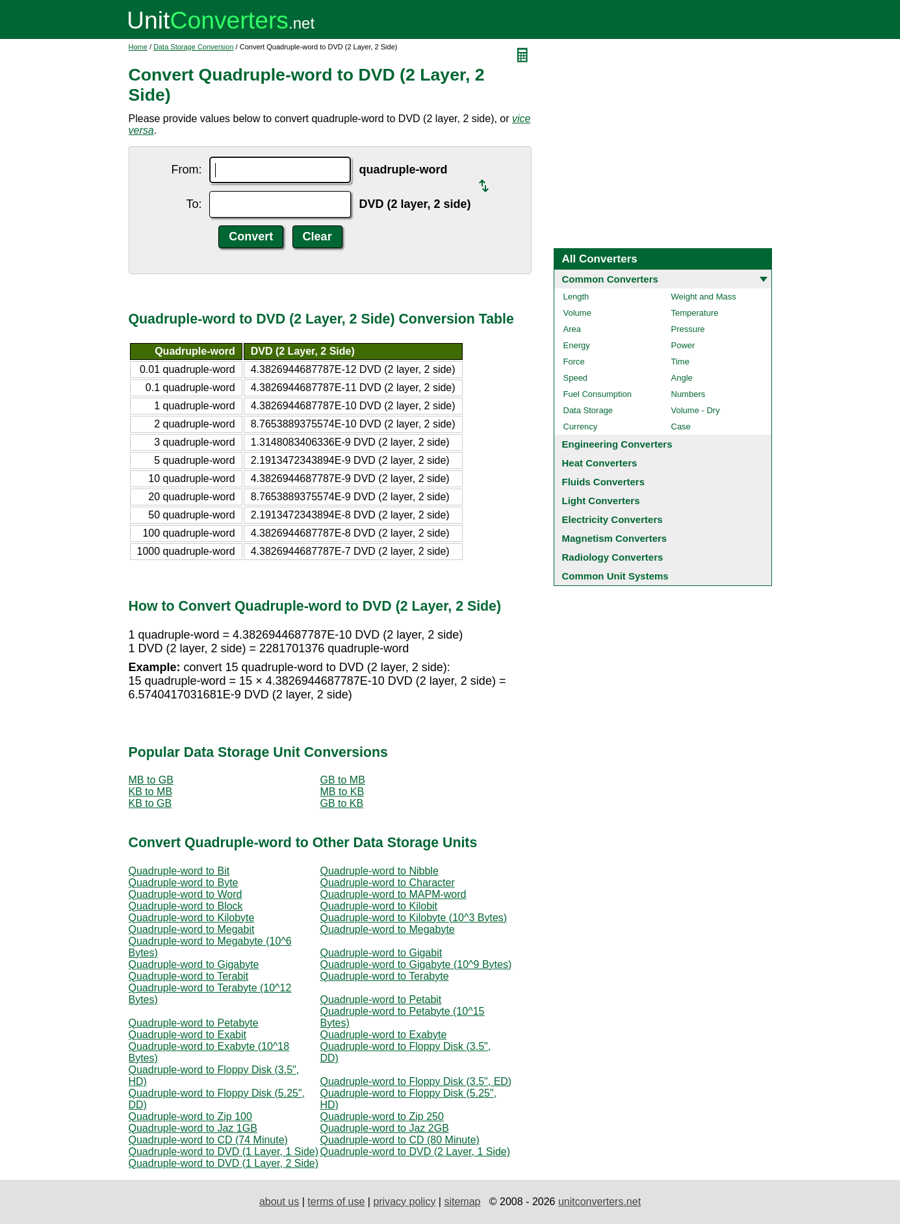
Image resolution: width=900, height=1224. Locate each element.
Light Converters (601, 500)
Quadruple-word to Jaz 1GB (193, 1128)
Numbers (688, 394)
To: (193, 204)
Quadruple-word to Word (185, 894)
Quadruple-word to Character (387, 882)
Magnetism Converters (614, 538)
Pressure (688, 329)
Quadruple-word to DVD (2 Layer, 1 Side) (415, 1151)
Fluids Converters (603, 481)
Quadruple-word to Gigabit (381, 952)
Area (572, 329)
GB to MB (342, 779)
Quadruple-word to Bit (179, 870)
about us (279, 1201)
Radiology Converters (612, 557)
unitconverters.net (599, 1201)
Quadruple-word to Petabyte (194, 1022)
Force (574, 361)
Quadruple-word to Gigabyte (194, 964)
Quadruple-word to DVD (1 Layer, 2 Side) (224, 1163)
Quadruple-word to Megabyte (387, 929)
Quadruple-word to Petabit (381, 999)
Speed (575, 378)
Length (576, 296)
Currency (580, 426)
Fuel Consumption (597, 394)
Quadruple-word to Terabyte (384, 976)
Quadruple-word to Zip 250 (382, 1116)
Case (681, 426)
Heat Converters (599, 462)
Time (680, 361)
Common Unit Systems (615, 575)
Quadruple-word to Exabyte (383, 1034)
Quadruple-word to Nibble (379, 870)
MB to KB (342, 791)
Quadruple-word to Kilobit (379, 906)
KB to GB (150, 803)
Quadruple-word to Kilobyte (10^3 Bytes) (414, 917)
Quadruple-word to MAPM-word (393, 894)
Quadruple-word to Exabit (187, 1034)
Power (683, 345)
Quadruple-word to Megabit (192, 929)
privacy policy (404, 1201)
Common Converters (610, 279)
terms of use (336, 1201)
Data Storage (588, 410)
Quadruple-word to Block (186, 906)
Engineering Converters (617, 444)
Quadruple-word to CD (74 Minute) (208, 1139)
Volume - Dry (695, 410)
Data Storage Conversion (193, 47)
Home (138, 47)
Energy (576, 345)
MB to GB (151, 779)
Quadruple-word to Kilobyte (192, 917)
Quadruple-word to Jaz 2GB (384, 1128)
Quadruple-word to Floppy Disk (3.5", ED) (416, 1081)
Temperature (695, 313)
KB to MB (151, 791)
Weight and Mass (703, 296)
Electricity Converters (612, 519)
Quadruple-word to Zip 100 (190, 1116)
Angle (682, 378)
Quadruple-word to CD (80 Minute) (400, 1139)
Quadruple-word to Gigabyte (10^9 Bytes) (416, 964)
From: (186, 169)
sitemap (462, 1201)
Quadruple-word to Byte (183, 882)
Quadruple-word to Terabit (189, 976)
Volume (577, 313)
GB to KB (342, 803)
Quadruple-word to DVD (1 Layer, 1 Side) (224, 1151)
